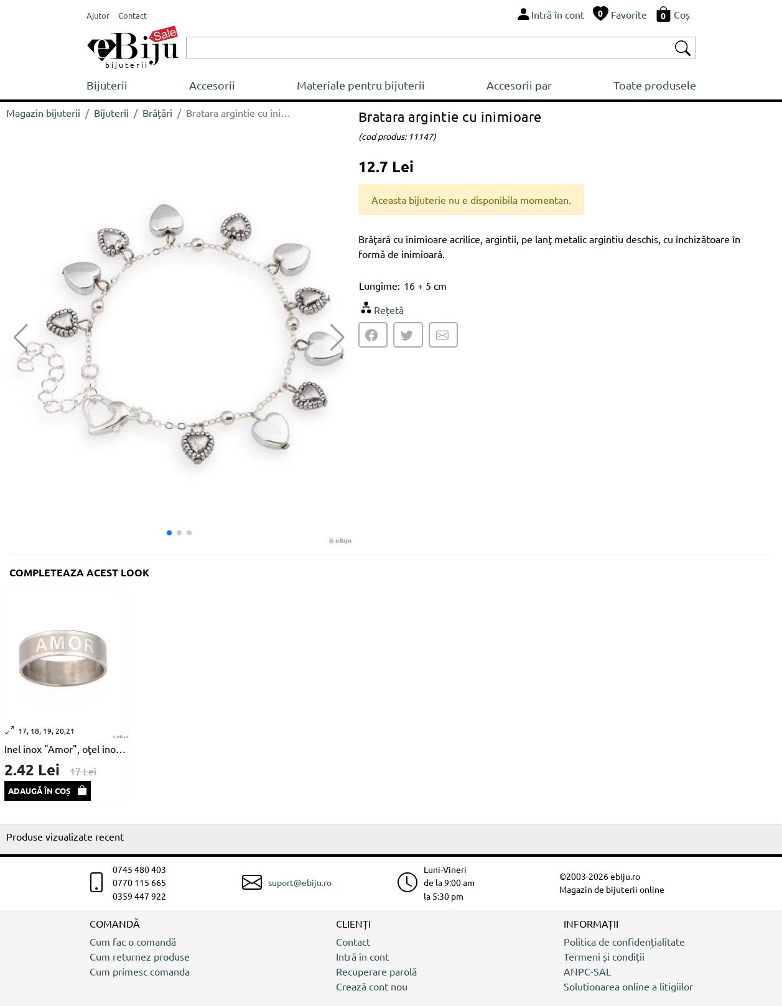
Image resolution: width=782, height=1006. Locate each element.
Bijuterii (107, 84)
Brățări (157, 112)
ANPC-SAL (587, 971)
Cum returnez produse (140, 956)
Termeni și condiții (604, 956)
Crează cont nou (371, 986)
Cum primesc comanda (140, 971)
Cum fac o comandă (133, 941)
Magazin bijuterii (43, 112)
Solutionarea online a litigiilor (628, 986)
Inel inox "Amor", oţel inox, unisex (65, 748)
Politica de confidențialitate (624, 941)
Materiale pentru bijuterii (361, 84)
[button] (337, 337)
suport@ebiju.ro (300, 882)
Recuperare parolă (376, 971)
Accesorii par (519, 84)
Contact (353, 941)
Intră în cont (362, 956)
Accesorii (212, 84)
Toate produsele (654, 84)
